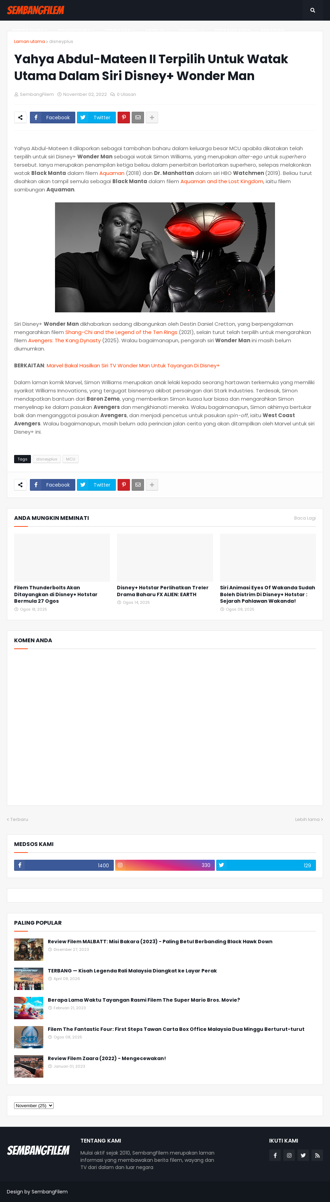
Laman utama (29, 41)
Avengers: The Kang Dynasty (64, 340)
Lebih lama (307, 819)
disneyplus (61, 41)
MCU (70, 459)
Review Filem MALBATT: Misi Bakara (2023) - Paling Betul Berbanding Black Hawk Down (160, 941)
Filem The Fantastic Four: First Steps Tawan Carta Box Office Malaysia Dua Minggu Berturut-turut (176, 1029)
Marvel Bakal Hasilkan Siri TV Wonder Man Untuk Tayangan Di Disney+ (133, 365)
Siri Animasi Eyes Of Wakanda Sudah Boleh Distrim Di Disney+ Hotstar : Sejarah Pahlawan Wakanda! (267, 594)
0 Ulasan (126, 94)
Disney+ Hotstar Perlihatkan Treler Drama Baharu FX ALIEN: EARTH (163, 591)
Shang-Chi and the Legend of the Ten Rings (121, 332)
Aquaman (112, 173)
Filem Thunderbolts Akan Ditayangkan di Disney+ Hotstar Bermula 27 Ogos (56, 594)
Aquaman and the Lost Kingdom (221, 181)
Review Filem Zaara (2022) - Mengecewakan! (107, 1058)
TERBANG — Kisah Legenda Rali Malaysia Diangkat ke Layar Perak (132, 971)
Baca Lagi (305, 518)
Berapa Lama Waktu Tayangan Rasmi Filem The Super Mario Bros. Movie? (144, 1000)
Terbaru (19, 819)
